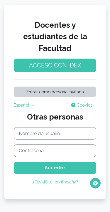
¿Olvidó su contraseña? (55, 181)
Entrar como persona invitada (55, 91)
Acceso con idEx (55, 65)
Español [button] (22, 104)
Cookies (81, 104)
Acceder (55, 167)
